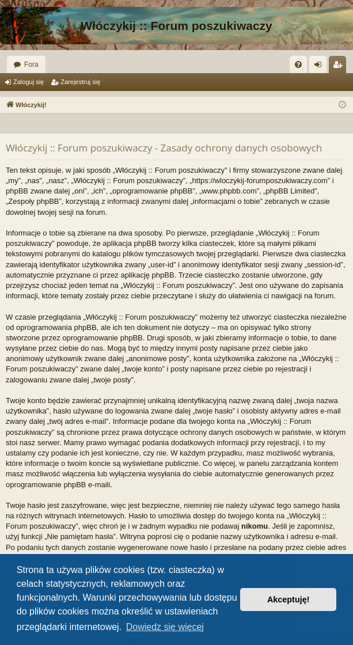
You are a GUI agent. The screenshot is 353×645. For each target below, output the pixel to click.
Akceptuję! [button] (288, 599)
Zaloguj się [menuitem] (320, 66)
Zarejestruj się (80, 81)
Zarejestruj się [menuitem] (339, 66)
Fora (31, 64)
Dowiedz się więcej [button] (165, 627)
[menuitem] (298, 64)
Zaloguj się (28, 81)
